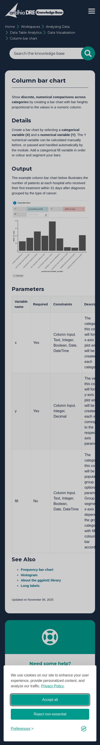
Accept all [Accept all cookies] (50, 700)
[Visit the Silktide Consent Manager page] (83, 728)
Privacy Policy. (52, 686)
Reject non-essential (50, 714)
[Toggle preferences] (22, 728)
